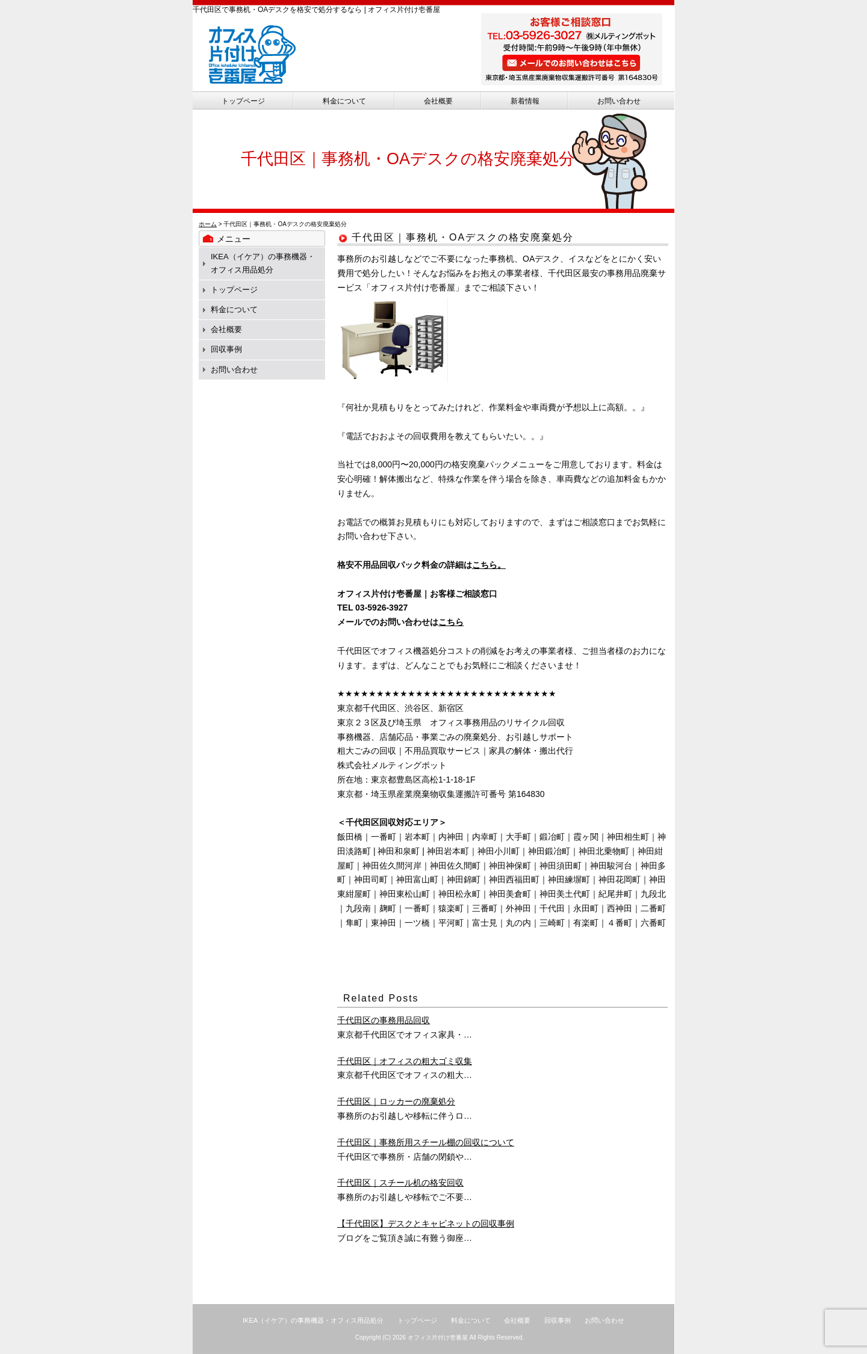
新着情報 (525, 101)
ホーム (208, 224)
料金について (344, 101)
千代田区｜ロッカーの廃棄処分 (396, 1101)
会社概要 (438, 101)
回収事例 (226, 349)
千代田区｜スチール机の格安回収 (400, 1182)
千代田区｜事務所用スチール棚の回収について (425, 1142)
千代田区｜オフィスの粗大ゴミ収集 (404, 1061)
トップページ (243, 101)
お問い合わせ (619, 101)
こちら (451, 622)
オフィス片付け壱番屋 (438, 1337)
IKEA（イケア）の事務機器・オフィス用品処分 (313, 1320)
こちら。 (489, 565)
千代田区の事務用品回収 (383, 1020)
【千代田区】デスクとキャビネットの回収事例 (425, 1223)
